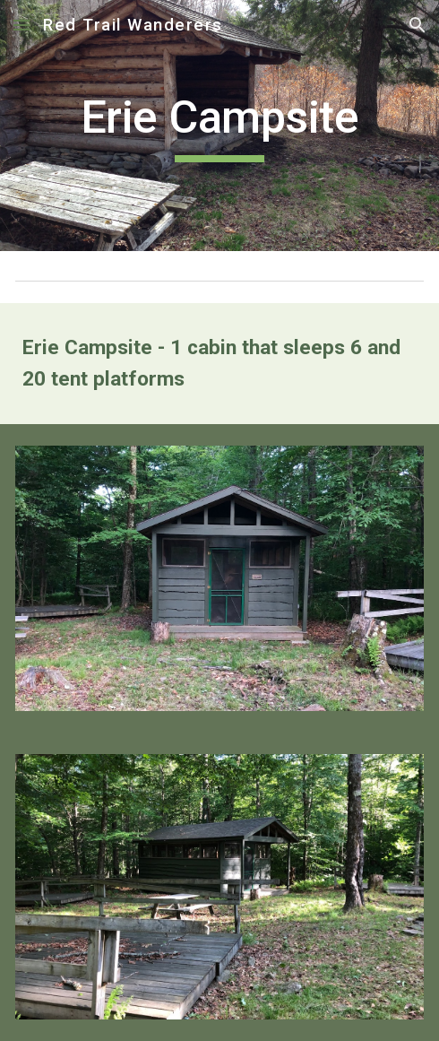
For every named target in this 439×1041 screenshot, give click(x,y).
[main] (219, 125)
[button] (21, 24)
